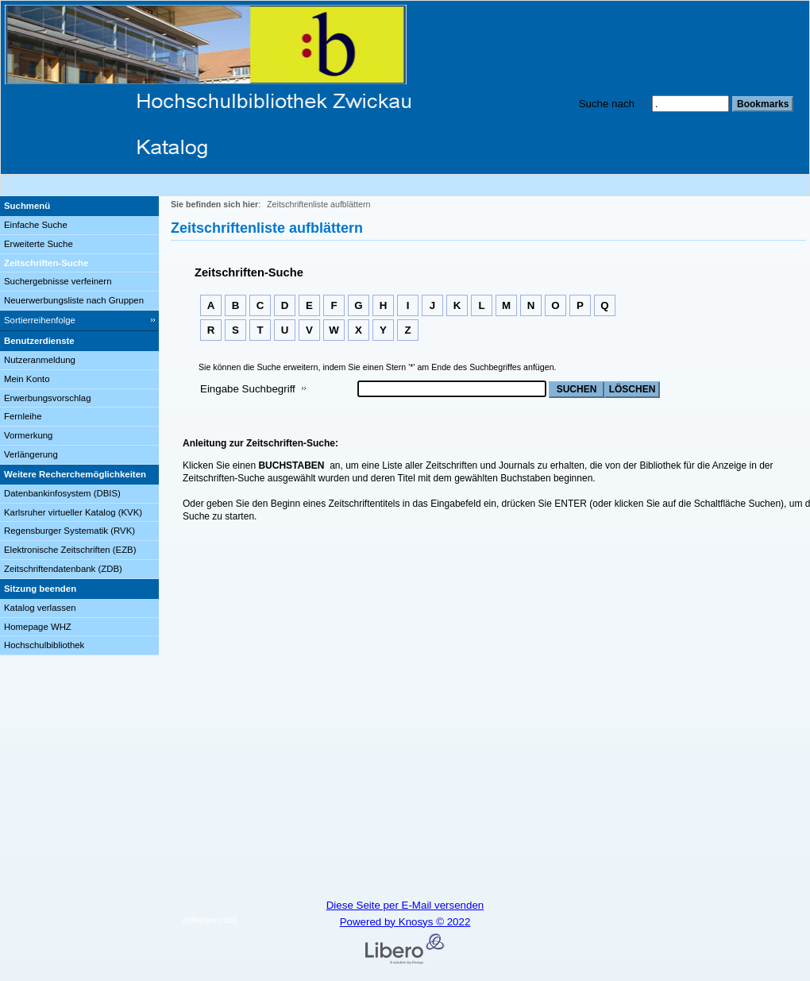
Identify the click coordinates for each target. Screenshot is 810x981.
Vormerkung (28, 435)
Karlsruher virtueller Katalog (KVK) (73, 512)
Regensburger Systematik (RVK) (69, 530)
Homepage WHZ (37, 626)
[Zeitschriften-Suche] (79, 263)
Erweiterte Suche (38, 244)
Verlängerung (31, 454)
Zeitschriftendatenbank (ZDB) (63, 569)
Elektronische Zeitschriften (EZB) (70, 549)
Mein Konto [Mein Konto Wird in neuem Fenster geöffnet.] (27, 379)
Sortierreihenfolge (39, 320)
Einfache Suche (36, 225)
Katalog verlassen (40, 607)
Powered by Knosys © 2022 (405, 922)
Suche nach (606, 104)
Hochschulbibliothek (44, 645)
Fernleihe (23, 416)
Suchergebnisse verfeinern (58, 281)
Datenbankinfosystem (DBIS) (62, 493)
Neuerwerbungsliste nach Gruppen (74, 300)
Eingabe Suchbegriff (247, 389)
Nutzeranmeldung (39, 360)
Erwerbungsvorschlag (47, 398)
